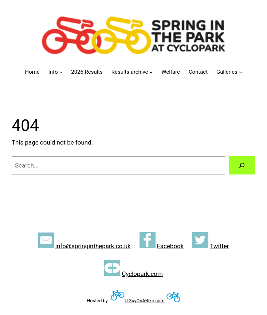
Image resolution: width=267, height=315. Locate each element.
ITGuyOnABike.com (145, 300)
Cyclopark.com (142, 273)
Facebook (170, 246)
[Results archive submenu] (151, 72)
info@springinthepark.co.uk (93, 246)
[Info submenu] (60, 72)
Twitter (219, 246)
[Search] (242, 165)
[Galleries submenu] (240, 72)
